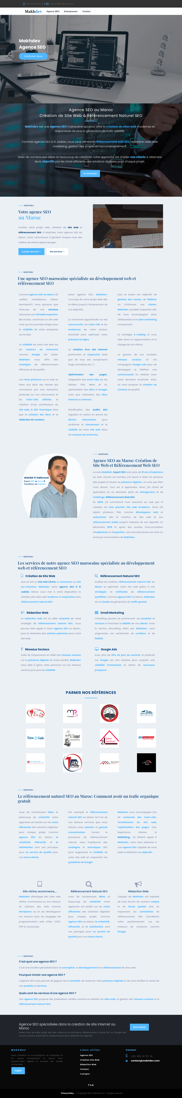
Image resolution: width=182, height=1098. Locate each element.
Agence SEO (53, 11)
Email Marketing (112, 641)
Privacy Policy (67, 1093)
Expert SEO (119, 542)
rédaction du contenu (31, 531)
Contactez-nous (33, 56)
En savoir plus (90, 173)
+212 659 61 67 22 (34, 3)
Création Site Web (90, 1060)
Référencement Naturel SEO (120, 604)
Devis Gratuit (139, 1041)
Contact (86, 11)
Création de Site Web (40, 604)
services (53, 421)
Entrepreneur (71, 11)
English (18, 1070)
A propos (85, 1074)
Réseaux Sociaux (37, 674)
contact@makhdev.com (62, 3)
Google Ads (109, 674)
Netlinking (124, 880)
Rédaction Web (37, 641)
